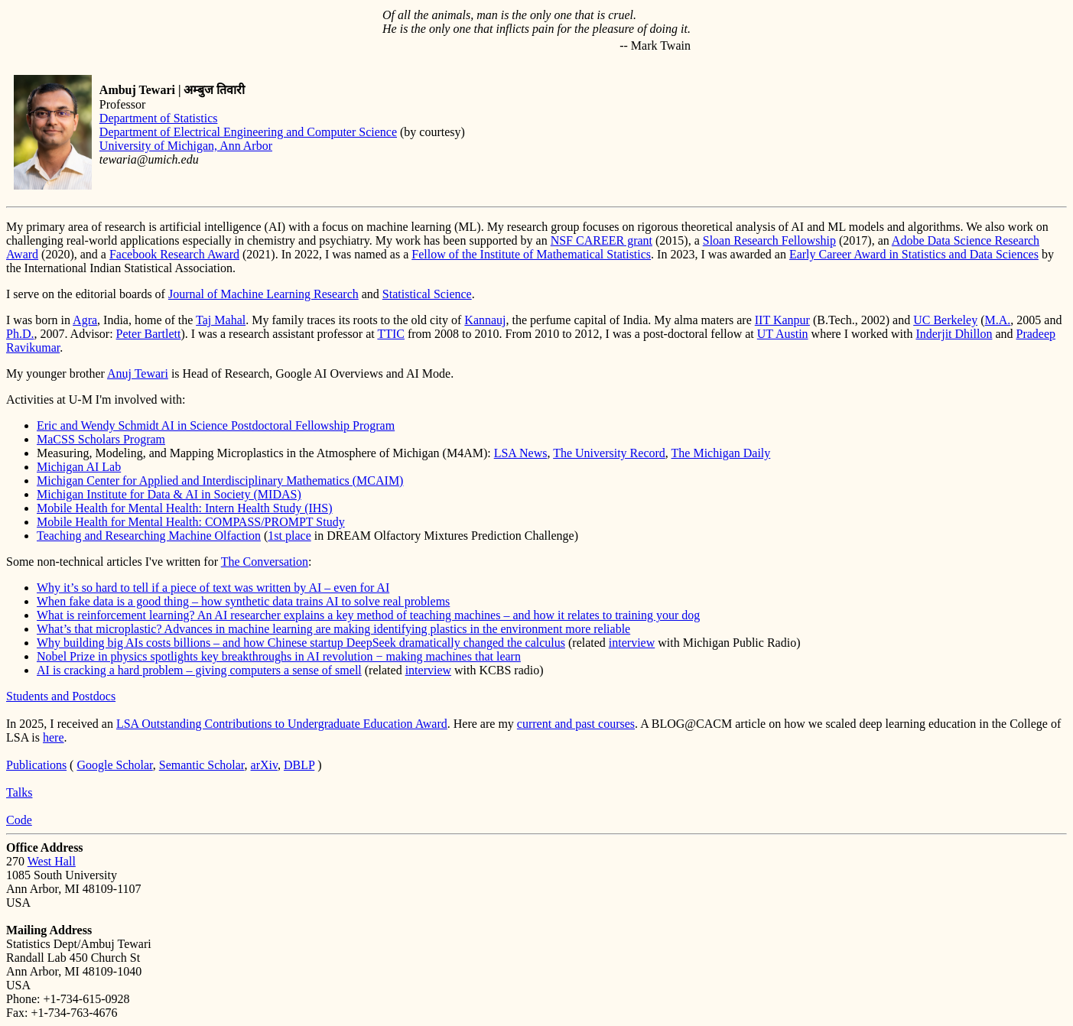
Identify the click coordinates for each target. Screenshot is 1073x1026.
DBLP (299, 764)
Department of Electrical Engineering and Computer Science (248, 131)
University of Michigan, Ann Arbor (185, 145)
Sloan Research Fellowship (769, 240)
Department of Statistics (158, 118)
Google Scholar (114, 764)
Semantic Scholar (202, 764)
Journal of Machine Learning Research (263, 293)
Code (19, 819)
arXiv (264, 764)
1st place (289, 535)
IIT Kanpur (782, 319)
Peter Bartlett (148, 333)
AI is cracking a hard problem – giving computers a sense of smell (199, 670)
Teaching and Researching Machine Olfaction (149, 535)
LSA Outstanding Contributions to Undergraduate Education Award (281, 723)
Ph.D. (20, 333)
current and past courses (576, 723)
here (53, 737)
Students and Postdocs (60, 696)
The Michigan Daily (721, 452)
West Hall (52, 861)
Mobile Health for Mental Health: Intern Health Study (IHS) (185, 508)
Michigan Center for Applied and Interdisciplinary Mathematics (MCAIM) (220, 480)
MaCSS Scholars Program (101, 439)
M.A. (998, 319)
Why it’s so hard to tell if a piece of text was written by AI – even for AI (213, 587)
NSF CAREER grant (601, 240)
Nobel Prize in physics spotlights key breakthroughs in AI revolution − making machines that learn (279, 656)
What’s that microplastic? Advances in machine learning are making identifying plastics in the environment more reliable (333, 628)
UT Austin (782, 333)
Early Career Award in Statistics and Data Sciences (914, 254)
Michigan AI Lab (79, 466)
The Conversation (264, 561)
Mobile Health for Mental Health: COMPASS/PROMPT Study (191, 521)
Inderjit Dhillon (953, 333)
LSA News (521, 452)
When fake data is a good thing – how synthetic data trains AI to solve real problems (243, 601)
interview (632, 642)
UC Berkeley (945, 319)
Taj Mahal (220, 319)
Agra (85, 319)
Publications (36, 764)
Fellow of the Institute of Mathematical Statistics (531, 254)
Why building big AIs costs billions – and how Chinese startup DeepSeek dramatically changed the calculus (301, 642)
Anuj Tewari (137, 373)
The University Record (609, 452)
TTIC (391, 333)
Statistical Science (427, 293)
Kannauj (485, 319)
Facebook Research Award (174, 254)
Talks (19, 792)
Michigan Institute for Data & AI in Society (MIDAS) (169, 494)
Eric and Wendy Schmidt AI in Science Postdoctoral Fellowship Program (216, 425)
